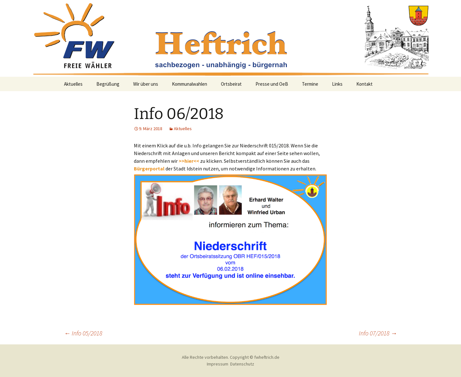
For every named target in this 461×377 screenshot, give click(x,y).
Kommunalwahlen (189, 84)
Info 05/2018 (83, 333)
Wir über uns (145, 84)
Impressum (217, 364)
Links (337, 84)
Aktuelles (73, 84)
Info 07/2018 (378, 333)
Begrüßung (107, 84)
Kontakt (364, 84)
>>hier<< (189, 161)
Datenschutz (242, 364)
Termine (310, 84)
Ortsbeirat (231, 84)
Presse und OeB (271, 84)
